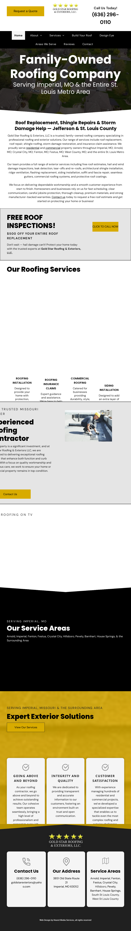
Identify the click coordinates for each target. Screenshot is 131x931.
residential (32, 148)
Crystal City (110, 882)
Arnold (94, 878)
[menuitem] (20, 35)
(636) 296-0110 (26, 878)
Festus (97, 882)
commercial (53, 148)
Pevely (111, 886)
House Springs (111, 890)
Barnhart (95, 890)
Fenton (115, 878)
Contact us (58, 197)
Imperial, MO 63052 (66, 886)
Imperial (105, 878)
